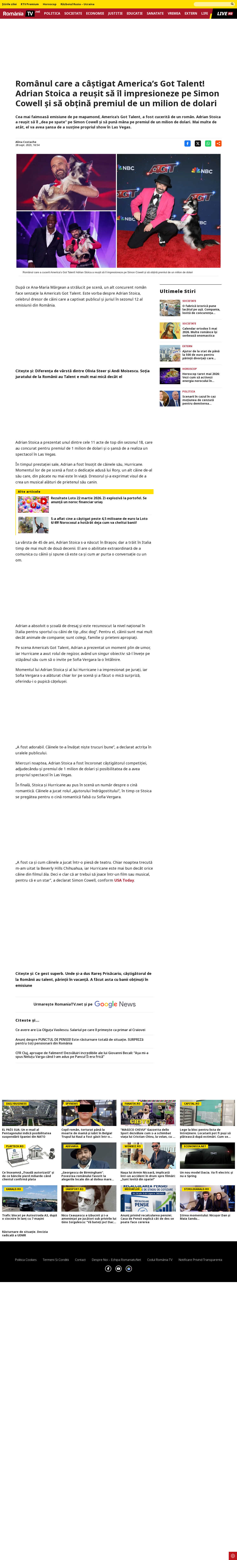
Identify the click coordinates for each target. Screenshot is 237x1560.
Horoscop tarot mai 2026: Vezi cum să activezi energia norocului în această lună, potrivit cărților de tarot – (201, 377)
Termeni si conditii (56, 1259)
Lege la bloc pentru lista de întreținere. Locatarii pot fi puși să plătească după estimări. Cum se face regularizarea (205, 1133)
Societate (73, 13)
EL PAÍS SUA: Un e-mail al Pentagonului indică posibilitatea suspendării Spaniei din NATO (26, 1133)
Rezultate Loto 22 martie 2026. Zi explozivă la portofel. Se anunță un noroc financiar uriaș (99, 500)
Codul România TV (159, 1259)
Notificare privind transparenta (200, 1259)
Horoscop (49, 4)
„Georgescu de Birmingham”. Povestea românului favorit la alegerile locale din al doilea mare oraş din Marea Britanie (86, 1176)
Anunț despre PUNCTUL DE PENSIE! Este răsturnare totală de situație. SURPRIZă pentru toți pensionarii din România (79, 1041)
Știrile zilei (9, 4)
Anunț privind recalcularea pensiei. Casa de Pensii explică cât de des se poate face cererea (147, 1219)
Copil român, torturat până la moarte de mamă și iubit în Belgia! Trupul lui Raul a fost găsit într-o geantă (86, 1133)
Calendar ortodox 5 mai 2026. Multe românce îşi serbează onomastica (199, 332)
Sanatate (155, 13)
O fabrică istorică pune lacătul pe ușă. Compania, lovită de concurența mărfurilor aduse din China (201, 309)
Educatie (135, 13)
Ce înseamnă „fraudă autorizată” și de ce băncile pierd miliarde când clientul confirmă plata (28, 1176)
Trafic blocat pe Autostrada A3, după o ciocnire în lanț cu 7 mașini (29, 1217)
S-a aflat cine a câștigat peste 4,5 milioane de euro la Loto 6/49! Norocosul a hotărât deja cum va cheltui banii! (99, 521)
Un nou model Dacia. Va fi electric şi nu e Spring (206, 1174)
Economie (95, 13)
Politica (52, 13)
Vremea (174, 13)
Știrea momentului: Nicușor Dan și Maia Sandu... (205, 1217)
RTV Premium (30, 4)
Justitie (115, 13)
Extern (191, 13)
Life (204, 13)
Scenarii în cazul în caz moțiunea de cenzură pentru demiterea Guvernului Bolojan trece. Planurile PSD (201, 400)
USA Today (124, 880)
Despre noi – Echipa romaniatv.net (116, 1259)
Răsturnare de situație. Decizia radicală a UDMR (25, 1233)
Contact (80, 1259)
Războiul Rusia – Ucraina (77, 4)
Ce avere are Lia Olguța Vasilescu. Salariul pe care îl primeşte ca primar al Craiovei (80, 1030)
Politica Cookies (26, 1259)
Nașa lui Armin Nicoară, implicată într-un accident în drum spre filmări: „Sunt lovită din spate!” (148, 1176)
